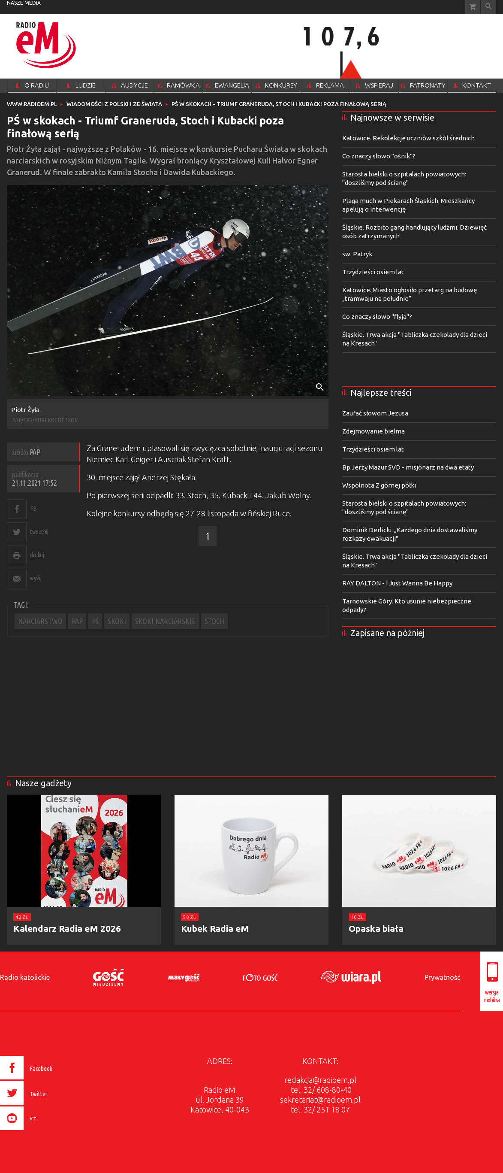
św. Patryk (357, 254)
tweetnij (39, 531)
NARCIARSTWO (40, 621)
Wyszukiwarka (488, 7)
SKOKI (117, 621)
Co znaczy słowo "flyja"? (377, 316)
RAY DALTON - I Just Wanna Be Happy (397, 583)
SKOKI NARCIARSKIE (165, 621)
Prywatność (442, 977)
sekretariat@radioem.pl (320, 1099)
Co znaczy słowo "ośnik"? (379, 156)
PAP (77, 621)
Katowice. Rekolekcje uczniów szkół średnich (408, 138)
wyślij (35, 578)
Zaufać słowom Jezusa (375, 413)
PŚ (95, 621)
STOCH (214, 621)
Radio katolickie (25, 977)
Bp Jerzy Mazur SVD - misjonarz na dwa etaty (408, 467)
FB (33, 508)
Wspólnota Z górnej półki (379, 485)
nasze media (24, 3)
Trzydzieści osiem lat (373, 272)
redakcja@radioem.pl (320, 1080)
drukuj (37, 554)
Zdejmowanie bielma (373, 431)
